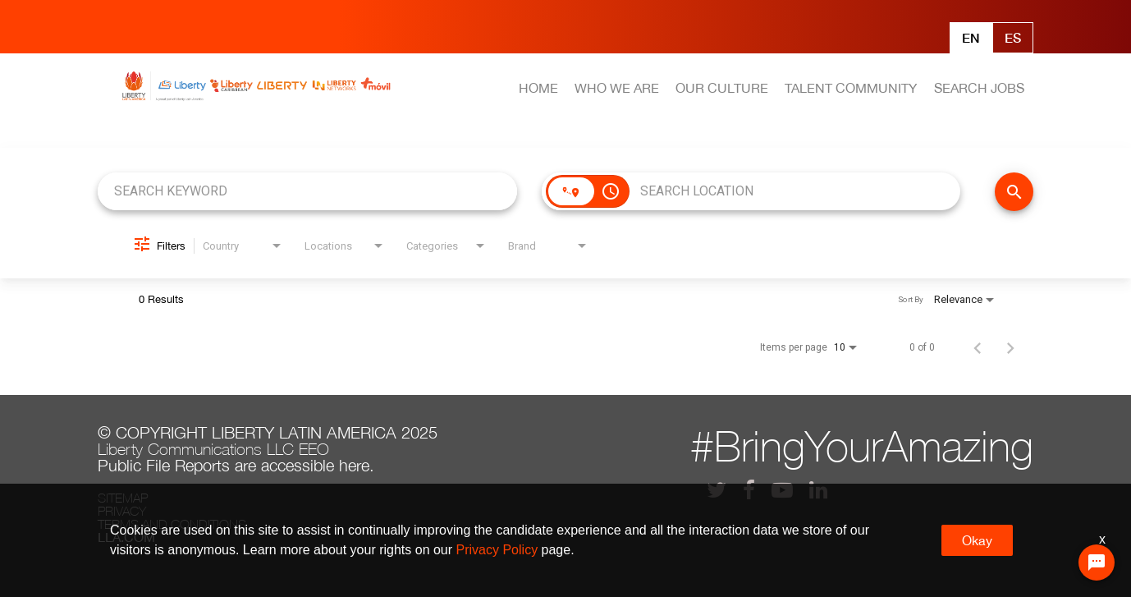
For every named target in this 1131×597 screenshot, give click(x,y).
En (971, 37)
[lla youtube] (782, 490)
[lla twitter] (716, 490)
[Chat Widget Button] (1096, 562)
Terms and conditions (172, 524)
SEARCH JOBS (979, 87)
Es (1013, 37)
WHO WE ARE (617, 87)
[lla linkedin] (818, 490)
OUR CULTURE (721, 87)
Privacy (122, 510)
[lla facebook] (749, 490)
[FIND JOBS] (1014, 191)
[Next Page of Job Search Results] (1010, 347)
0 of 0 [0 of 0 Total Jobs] (922, 347)
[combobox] (307, 191)
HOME (538, 87)
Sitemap (123, 497)
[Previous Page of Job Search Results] (977, 347)
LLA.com (126, 537)
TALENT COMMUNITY (851, 87)
